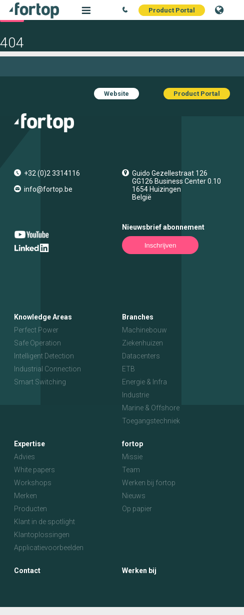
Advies (24, 457)
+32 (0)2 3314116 (52, 173)
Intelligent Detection (44, 356)
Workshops (33, 483)
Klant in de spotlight (44, 522)
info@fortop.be (48, 189)
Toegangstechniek (151, 421)
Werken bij (139, 571)
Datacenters (141, 356)
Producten (30, 509)
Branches (138, 317)
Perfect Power (36, 330)
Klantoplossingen (42, 535)
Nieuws (134, 496)
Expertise (29, 444)
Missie (132, 457)
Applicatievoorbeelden (49, 548)
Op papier (137, 509)
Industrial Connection (47, 369)
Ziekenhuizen (142, 343)
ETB (128, 369)
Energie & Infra (144, 382)
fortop (132, 444)
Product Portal (171, 10)
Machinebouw (144, 330)
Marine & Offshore (151, 408)
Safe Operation (37, 343)
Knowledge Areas (43, 317)
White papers (34, 470)
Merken (25, 496)
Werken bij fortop (149, 483)
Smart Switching (40, 382)
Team (131, 470)
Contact (27, 571)
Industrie (135, 395)
